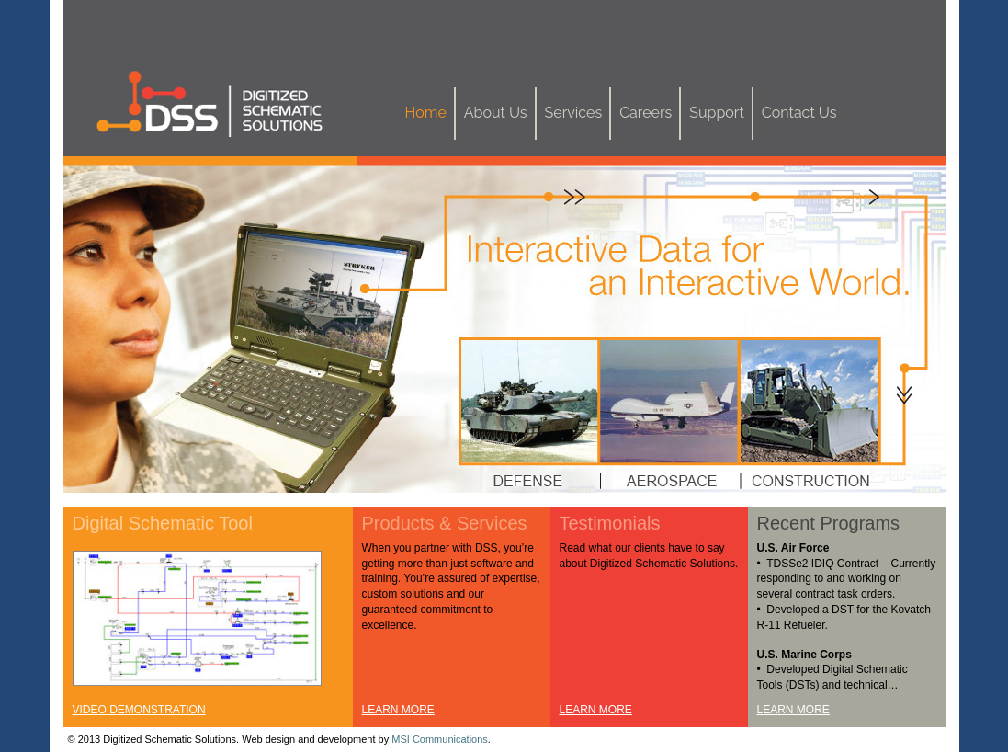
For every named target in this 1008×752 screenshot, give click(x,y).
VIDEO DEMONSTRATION (139, 709)
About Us (495, 112)
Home (426, 112)
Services (574, 112)
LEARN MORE (398, 709)
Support (716, 112)
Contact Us (799, 112)
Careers (645, 112)
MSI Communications (439, 739)
